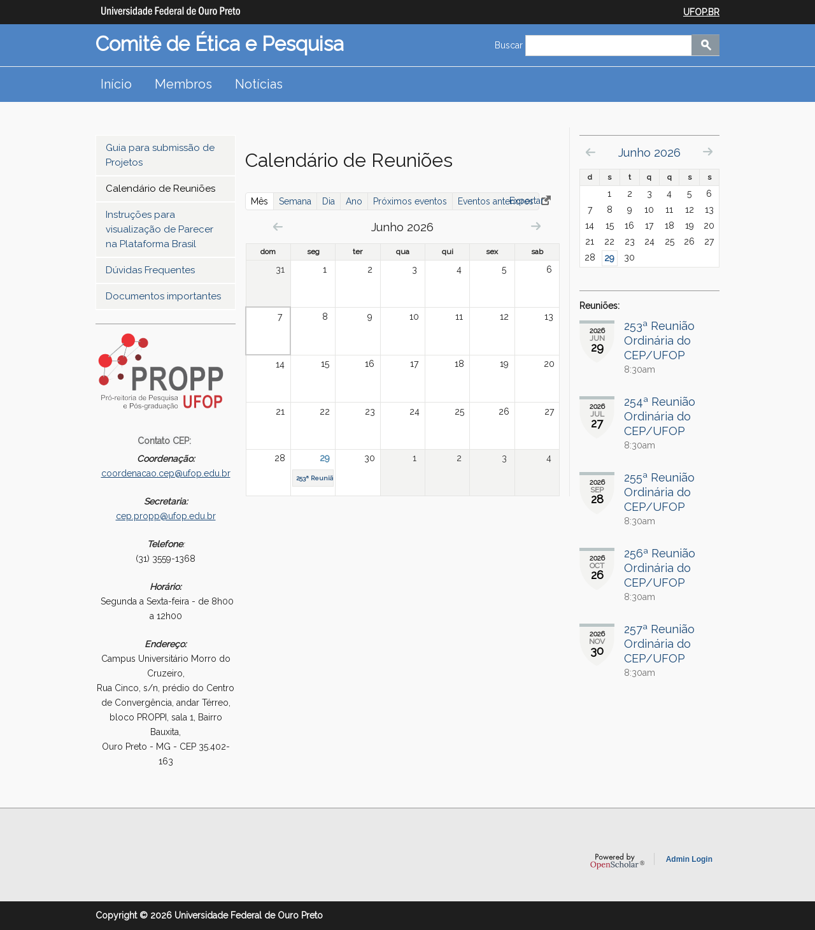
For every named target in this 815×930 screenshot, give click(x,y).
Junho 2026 (649, 152)
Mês (262, 201)
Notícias (259, 84)
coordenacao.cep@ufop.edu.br (165, 473)
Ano (354, 201)
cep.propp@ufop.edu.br (166, 516)
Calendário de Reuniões (160, 188)
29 (325, 458)
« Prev (278, 226)
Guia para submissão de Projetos (160, 155)
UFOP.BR (701, 12)
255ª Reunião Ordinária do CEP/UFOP (659, 492)
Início (116, 84)
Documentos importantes (163, 296)
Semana (295, 201)
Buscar (510, 45)
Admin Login (689, 859)
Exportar (526, 201)
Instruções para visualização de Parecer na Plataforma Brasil (159, 229)
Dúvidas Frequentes (150, 270)
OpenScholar (617, 861)
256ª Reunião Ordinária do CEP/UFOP (659, 568)
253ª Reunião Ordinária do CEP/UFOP (659, 340)
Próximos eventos (410, 201)
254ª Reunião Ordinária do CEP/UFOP (659, 416)
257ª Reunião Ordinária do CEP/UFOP (659, 643)
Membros (183, 84)
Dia (328, 201)
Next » (536, 226)
